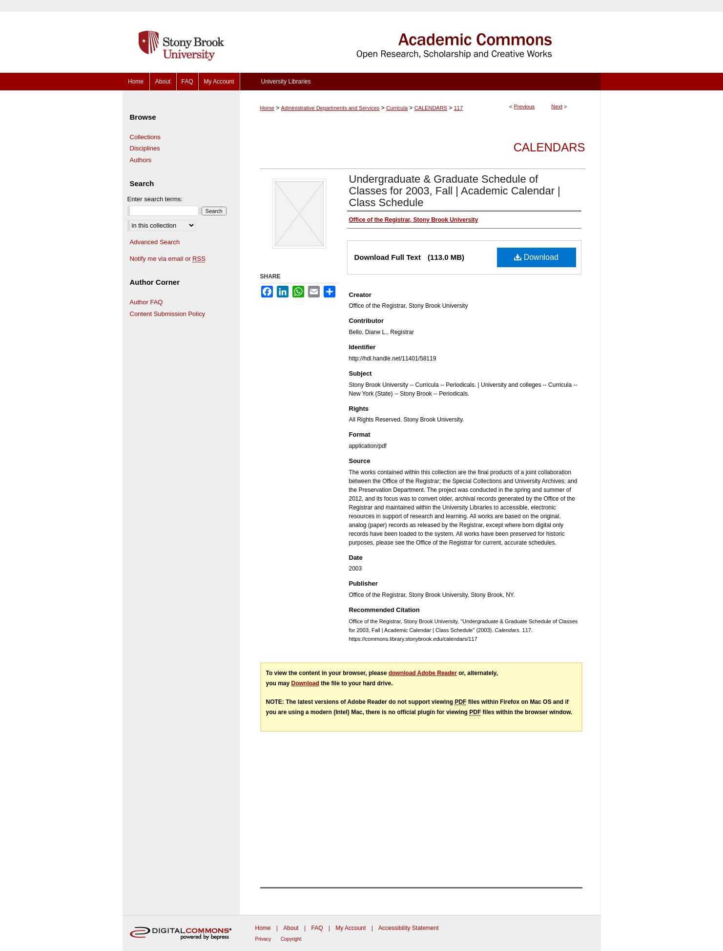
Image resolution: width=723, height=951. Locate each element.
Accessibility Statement (408, 928)
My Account (350, 928)
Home (267, 108)
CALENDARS (430, 108)
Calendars (549, 147)
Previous (524, 106)
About (290, 928)
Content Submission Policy (168, 313)
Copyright (291, 939)
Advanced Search (155, 242)
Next (556, 106)
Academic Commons (420, 36)
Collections (145, 137)
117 (458, 108)
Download (536, 257)
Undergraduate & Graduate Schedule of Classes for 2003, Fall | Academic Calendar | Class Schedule (454, 191)
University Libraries (285, 81)
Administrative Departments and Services (330, 108)
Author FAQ (146, 302)
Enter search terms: (155, 199)
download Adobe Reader (423, 673)
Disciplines (145, 148)
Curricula (397, 108)
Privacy (263, 939)
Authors (141, 160)
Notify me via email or (168, 259)
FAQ (317, 928)
